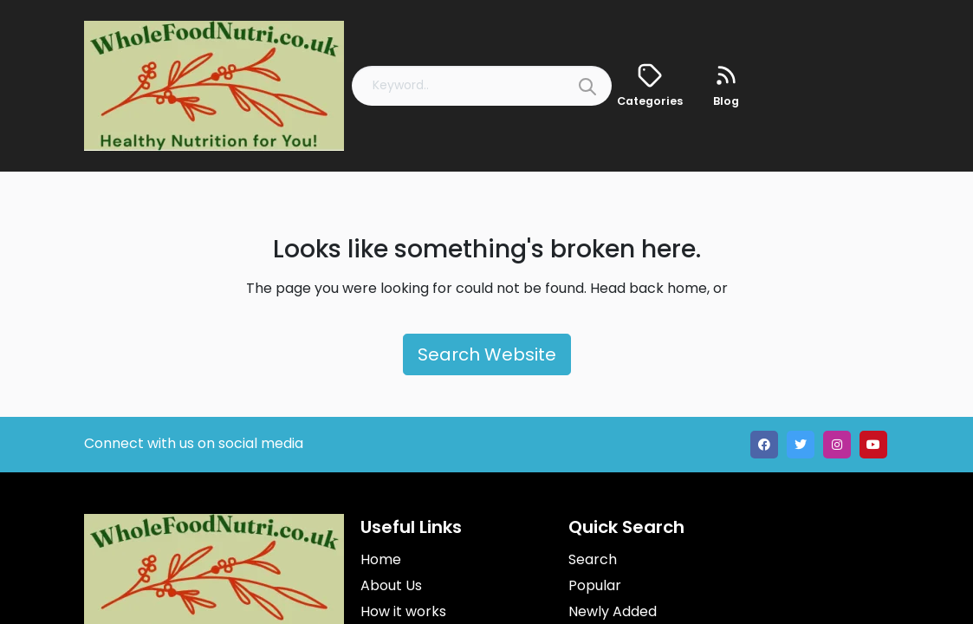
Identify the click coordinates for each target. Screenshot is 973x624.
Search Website (487, 354)
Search (592, 559)
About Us (391, 585)
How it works (403, 611)
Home (380, 559)
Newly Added (612, 611)
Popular (594, 585)
